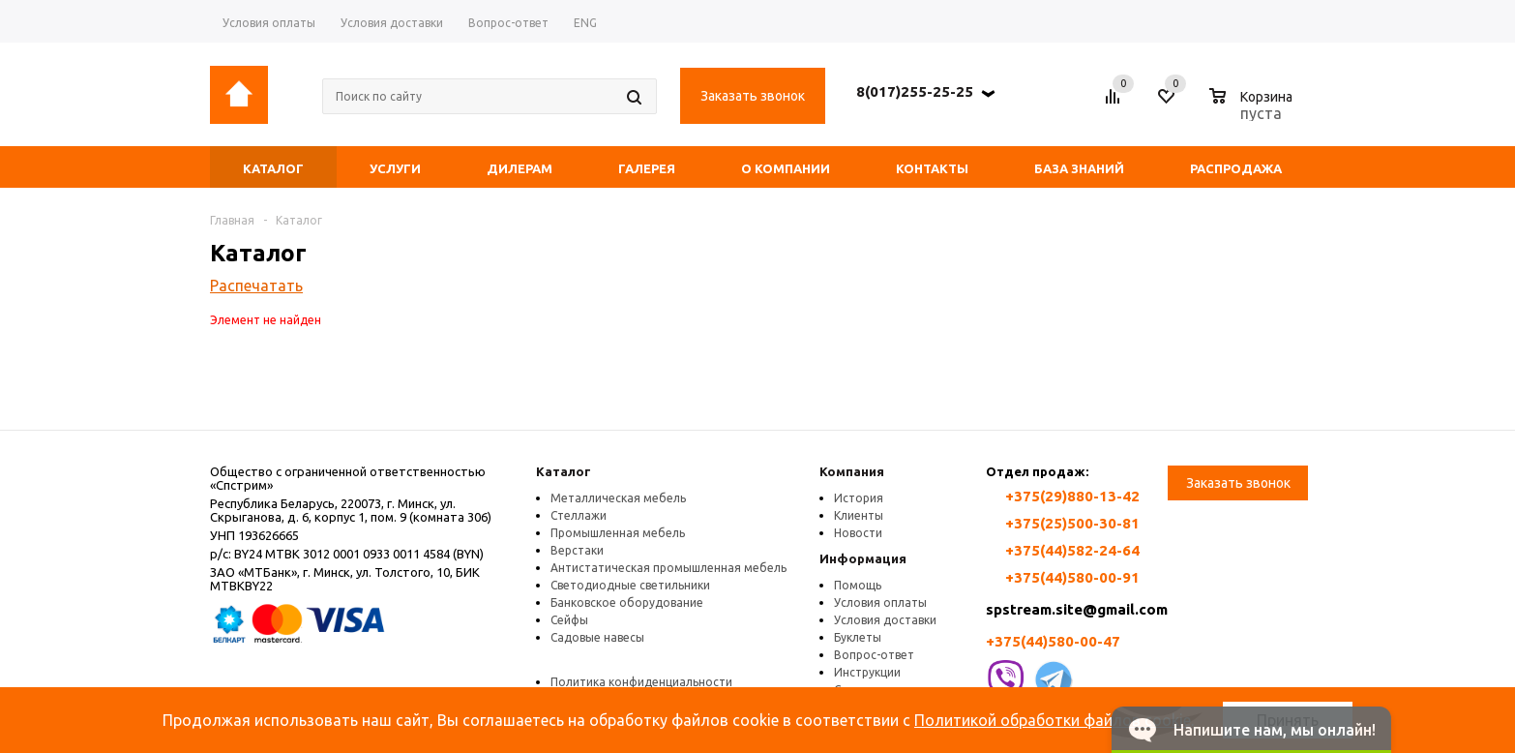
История (858, 498)
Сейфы (569, 620)
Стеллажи (578, 515)
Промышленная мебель (617, 533)
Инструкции (867, 672)
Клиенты (858, 515)
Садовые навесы (597, 637)
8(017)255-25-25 (914, 91)
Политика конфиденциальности (641, 682)
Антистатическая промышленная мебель (668, 567)
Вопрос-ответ (874, 654)
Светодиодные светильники (630, 585)
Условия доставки (885, 620)
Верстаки (577, 550)
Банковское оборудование (626, 602)
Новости (858, 533)
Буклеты (857, 637)
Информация (862, 558)
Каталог (563, 471)
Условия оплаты (880, 602)
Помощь (857, 585)
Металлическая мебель (618, 498)
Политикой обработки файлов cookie (1052, 720)
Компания (851, 471)
